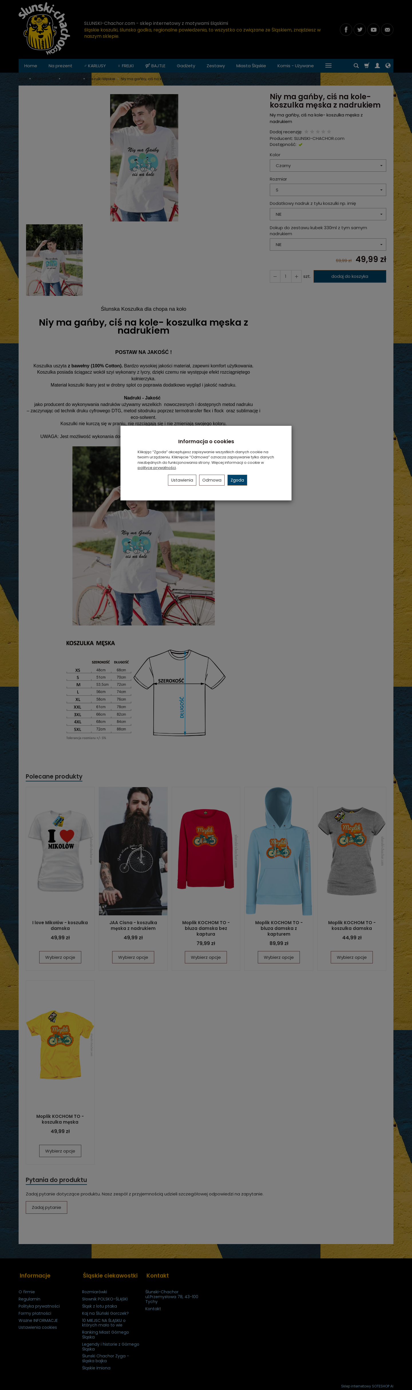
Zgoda (237, 480)
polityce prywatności (157, 467)
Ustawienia (182, 480)
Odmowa (211, 480)
